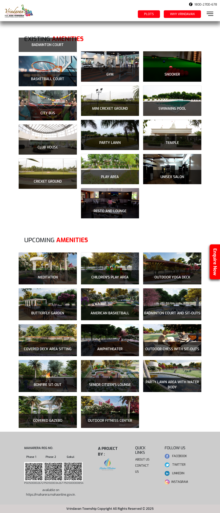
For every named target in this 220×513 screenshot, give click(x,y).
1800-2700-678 (205, 4)
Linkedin (174, 473)
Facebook (176, 456)
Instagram (176, 482)
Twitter (175, 465)
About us (142, 459)
